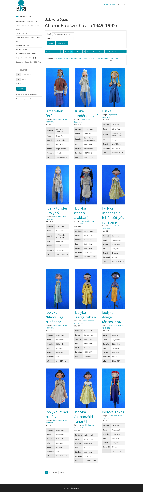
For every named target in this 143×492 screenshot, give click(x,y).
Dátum (68, 58)
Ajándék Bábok (22, 45)
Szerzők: (87, 58)
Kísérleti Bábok (22, 49)
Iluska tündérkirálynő (86, 113)
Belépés (21, 89)
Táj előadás (21, 33)
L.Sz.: (116, 62)
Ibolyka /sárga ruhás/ (85, 314)
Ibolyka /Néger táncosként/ (111, 317)
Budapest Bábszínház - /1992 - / (28, 62)
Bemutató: (118, 58)
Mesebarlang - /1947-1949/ (26, 21)
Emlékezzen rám (23, 84)
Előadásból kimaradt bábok (26, 54)
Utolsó (62, 472)
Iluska (106, 111)
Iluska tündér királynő (56, 210)
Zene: (112, 58)
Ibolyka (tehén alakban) (81, 213)
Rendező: (74, 58)
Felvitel (121, 4)
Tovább (54, 472)
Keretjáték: (105, 58)
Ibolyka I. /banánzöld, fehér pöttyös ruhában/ (113, 215)
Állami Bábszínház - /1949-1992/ (27, 27)
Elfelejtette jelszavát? (23, 99)
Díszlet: (97, 58)
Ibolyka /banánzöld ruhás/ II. (83, 417)
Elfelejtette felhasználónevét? (26, 94)
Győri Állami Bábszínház (26, 58)
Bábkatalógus (109, 4)
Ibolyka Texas (113, 412)
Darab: (81, 58)
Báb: (92, 58)
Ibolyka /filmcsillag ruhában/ (54, 317)
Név (56, 58)
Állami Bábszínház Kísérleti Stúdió (28, 39)
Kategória (61, 58)
